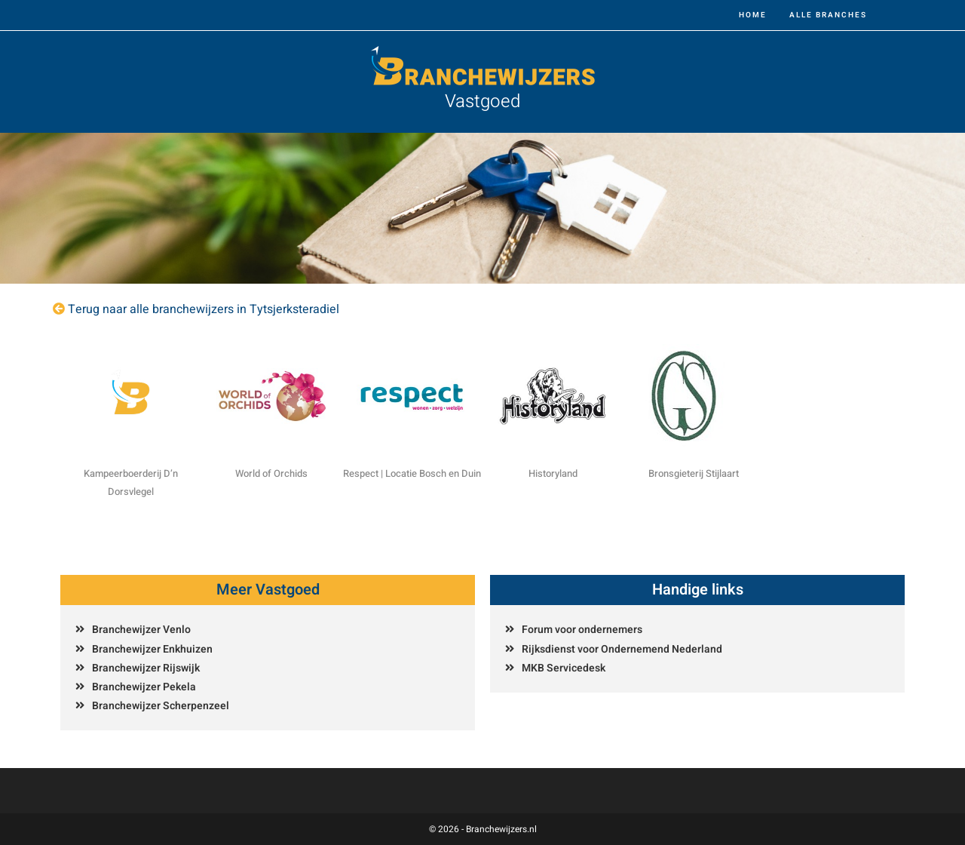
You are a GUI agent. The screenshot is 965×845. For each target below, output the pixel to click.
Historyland (552, 473)
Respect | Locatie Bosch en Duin (412, 473)
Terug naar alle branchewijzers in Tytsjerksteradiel (203, 309)
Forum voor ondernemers (582, 630)
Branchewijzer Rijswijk (146, 668)
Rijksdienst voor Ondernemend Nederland (622, 649)
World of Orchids (271, 473)
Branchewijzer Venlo (141, 630)
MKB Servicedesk (563, 668)
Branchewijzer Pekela (144, 687)
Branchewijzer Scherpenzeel (160, 706)
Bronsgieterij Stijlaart (693, 473)
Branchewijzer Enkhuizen (152, 649)
